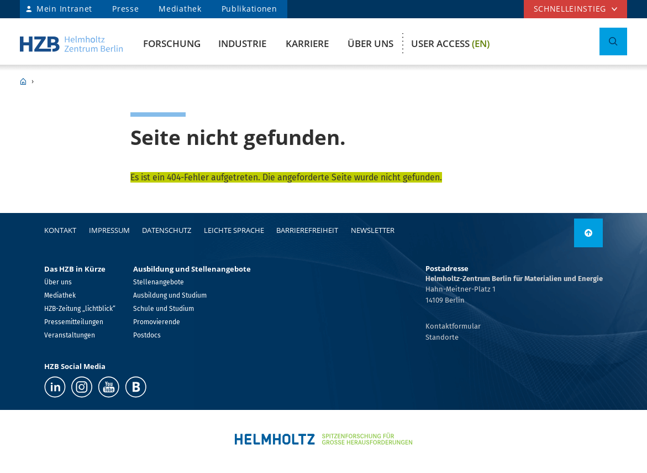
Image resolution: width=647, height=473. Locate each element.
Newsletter (372, 230)
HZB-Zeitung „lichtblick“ (79, 309)
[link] (588, 233)
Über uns (370, 43)
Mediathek (180, 8)
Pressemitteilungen (73, 322)
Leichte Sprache (234, 230)
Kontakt (60, 230)
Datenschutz (166, 230)
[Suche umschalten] (613, 41)
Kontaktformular (453, 326)
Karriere (307, 43)
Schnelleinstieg (570, 8)
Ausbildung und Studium (170, 295)
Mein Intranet (64, 8)
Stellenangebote (158, 282)
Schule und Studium (163, 309)
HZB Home (23, 81)
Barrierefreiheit (307, 230)
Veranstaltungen (69, 335)
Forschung (172, 43)
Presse (125, 8)
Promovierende (156, 322)
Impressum (109, 230)
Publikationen (249, 8)
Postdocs (147, 335)
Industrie (242, 43)
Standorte (442, 337)
